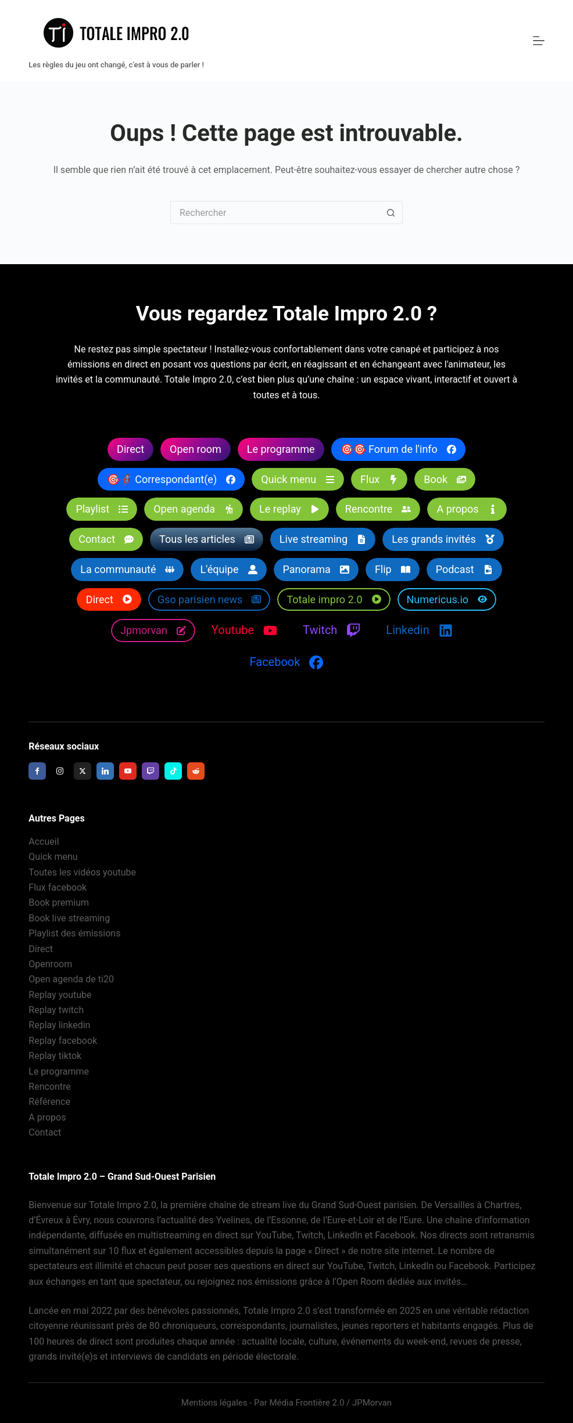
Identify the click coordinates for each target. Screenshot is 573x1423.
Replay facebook (62, 1040)
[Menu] (539, 40)
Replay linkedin (59, 1025)
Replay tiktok (54, 1056)
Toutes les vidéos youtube (82, 872)
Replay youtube (59, 994)
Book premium (58, 903)
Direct (40, 948)
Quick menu (52, 857)
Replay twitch (56, 1009)
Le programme (58, 1071)
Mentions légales (214, 1402)
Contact (44, 1133)
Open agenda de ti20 (71, 979)
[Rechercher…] (274, 212)
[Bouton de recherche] (391, 212)
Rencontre (49, 1086)
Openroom (50, 964)
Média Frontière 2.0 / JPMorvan (330, 1402)
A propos (47, 1117)
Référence (49, 1102)
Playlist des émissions (74, 933)
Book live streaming (69, 918)
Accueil (43, 841)
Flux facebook (57, 887)
